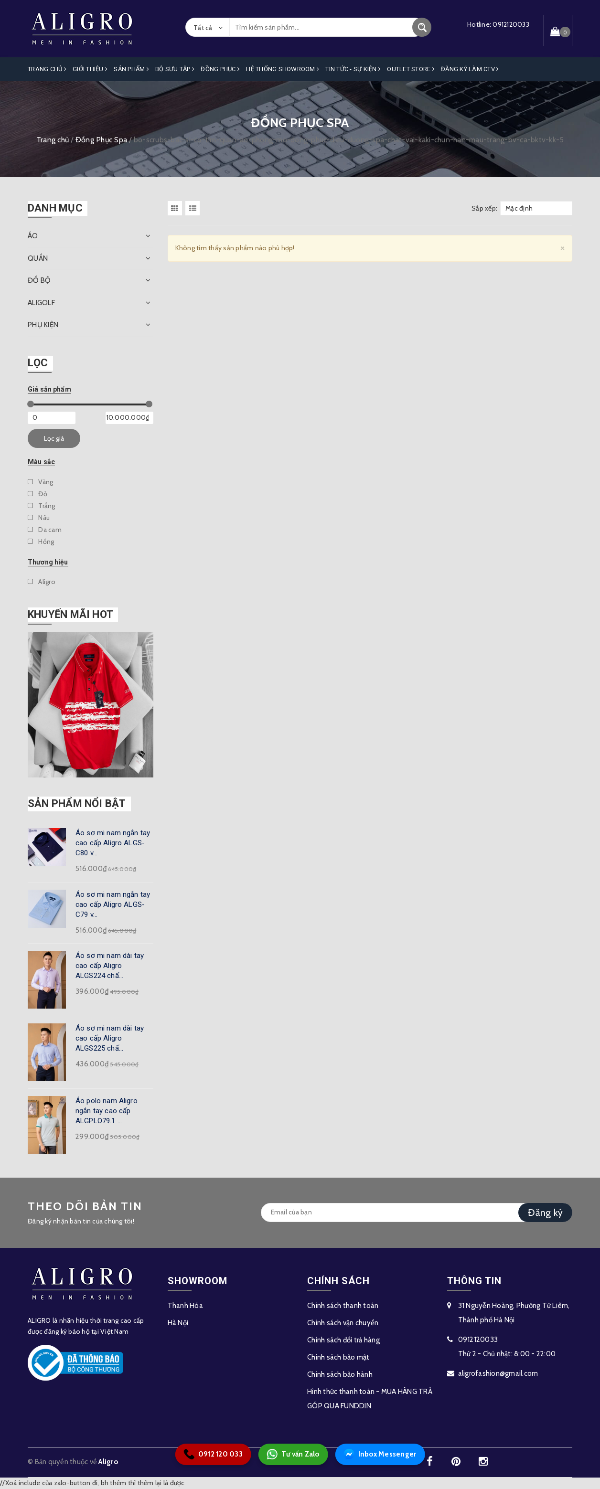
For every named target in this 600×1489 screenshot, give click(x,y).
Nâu (39, 517)
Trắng (41, 505)
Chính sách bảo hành (340, 1374)
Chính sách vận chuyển (342, 1323)
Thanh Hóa (185, 1305)
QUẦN (38, 258)
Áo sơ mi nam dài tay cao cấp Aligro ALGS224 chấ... (109, 965)
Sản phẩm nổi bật (77, 803)
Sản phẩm (131, 69)
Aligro (41, 581)
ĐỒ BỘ (39, 280)
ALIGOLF (41, 302)
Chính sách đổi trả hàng (343, 1340)
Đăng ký (545, 1212)
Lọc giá (54, 438)
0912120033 (511, 24)
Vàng (40, 482)
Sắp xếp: (484, 208)
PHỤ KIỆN (43, 324)
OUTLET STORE (411, 69)
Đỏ (37, 493)
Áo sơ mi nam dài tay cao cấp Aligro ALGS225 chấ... (109, 1038)
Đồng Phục (220, 69)
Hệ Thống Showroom (282, 69)
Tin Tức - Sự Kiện (353, 69)
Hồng (41, 541)
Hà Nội (178, 1323)
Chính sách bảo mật (338, 1357)
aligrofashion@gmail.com (498, 1373)
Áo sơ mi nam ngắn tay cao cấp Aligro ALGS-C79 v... (112, 904)
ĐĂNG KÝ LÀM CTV (470, 69)
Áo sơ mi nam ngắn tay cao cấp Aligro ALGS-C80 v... (112, 843)
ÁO (33, 236)
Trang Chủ (47, 69)
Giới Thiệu (90, 69)
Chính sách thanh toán (342, 1305)
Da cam (45, 529)
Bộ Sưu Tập (174, 69)
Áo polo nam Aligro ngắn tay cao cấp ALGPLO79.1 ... (106, 1110)
